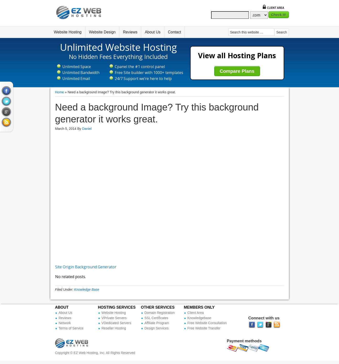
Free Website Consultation (207, 323)
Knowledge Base (86, 289)
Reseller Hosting (114, 328)
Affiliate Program (157, 323)
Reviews (130, 32)
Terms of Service (71, 328)
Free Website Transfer (204, 328)
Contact (174, 32)
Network (65, 323)
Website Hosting (68, 32)
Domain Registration (160, 313)
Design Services (157, 328)
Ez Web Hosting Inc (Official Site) (82, 16)
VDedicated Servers (116, 323)
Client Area (196, 313)
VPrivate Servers (114, 318)
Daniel (87, 129)
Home (59, 92)
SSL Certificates (156, 318)
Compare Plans (237, 71)
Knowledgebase (199, 318)
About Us (153, 32)
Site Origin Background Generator (85, 266)
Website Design (102, 32)
